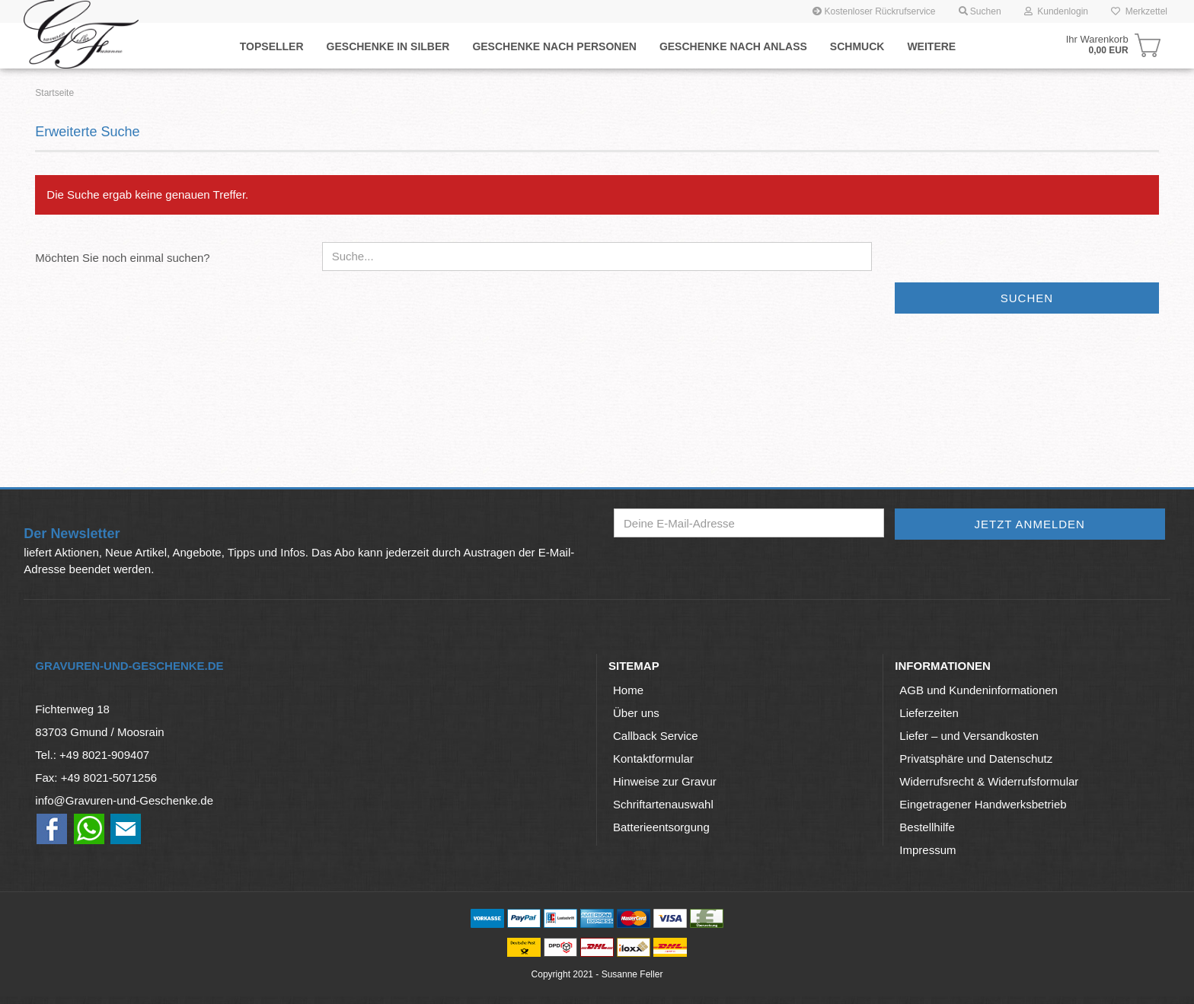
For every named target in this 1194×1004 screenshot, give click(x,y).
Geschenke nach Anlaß (733, 46)
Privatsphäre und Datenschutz (975, 758)
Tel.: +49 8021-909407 (92, 754)
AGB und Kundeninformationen (978, 690)
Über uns (636, 712)
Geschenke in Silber (388, 46)
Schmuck (857, 46)
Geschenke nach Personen (554, 46)
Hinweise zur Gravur (665, 781)
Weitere (931, 46)
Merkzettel (1139, 11)
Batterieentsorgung (661, 827)
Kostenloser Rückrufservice (873, 11)
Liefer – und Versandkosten (969, 735)
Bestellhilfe (927, 827)
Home (628, 690)
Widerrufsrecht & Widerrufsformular (988, 781)
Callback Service (655, 735)
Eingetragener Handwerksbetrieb (982, 804)
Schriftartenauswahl (663, 804)
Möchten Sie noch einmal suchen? (122, 257)
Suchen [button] (980, 11)
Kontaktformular (653, 758)
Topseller (272, 46)
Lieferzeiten (929, 712)
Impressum (927, 849)
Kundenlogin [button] (1056, 11)
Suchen (1027, 298)
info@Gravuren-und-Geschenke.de (124, 800)
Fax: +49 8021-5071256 (96, 777)
